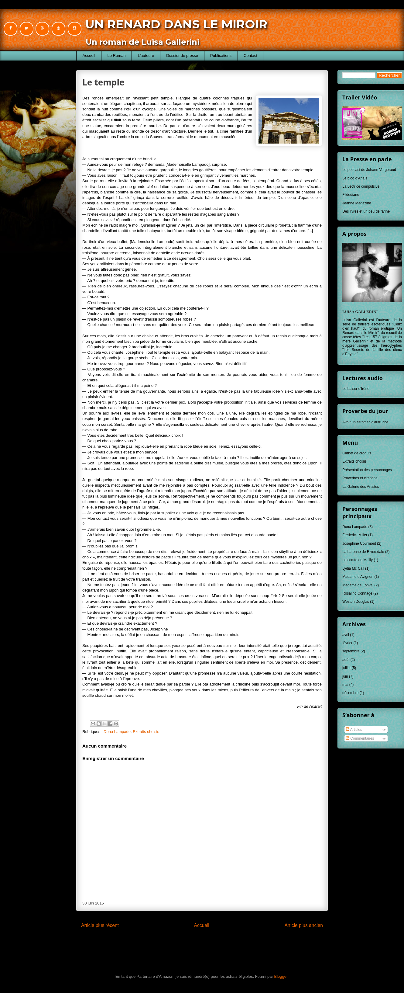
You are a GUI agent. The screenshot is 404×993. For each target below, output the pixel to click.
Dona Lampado (117, 731)
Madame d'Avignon (357, 577)
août (345, 660)
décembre (350, 693)
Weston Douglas (355, 601)
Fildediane (350, 195)
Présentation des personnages (367, 470)
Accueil (89, 55)
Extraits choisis (146, 731)
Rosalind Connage (357, 593)
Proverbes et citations (359, 478)
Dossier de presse (182, 55)
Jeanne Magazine (356, 203)
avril (345, 635)
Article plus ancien (303, 925)
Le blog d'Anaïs (354, 178)
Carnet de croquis (356, 453)
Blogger (281, 976)
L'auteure (146, 55)
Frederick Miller (354, 535)
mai (345, 684)
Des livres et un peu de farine (366, 211)
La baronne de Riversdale (363, 552)
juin (345, 676)
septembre (351, 651)
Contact (250, 55)
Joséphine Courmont (359, 543)
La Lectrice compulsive (360, 186)
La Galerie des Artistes (360, 486)
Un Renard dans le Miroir (176, 24)
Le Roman (116, 55)
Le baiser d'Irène (355, 389)
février (347, 643)
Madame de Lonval (357, 585)
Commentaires (360, 738)
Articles (354, 729)
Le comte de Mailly (357, 560)
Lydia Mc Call (353, 568)
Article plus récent (100, 925)
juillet (346, 668)
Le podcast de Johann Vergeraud (369, 170)
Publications (220, 55)
